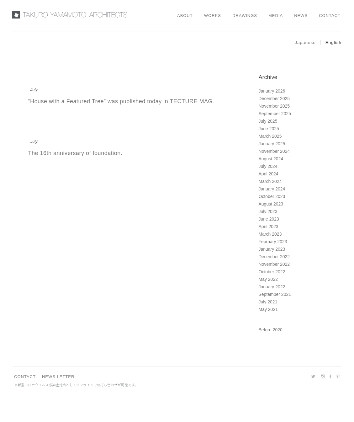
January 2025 (272, 143)
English (333, 42)
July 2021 (268, 301)
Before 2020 (271, 329)
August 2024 (271, 158)
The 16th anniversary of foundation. (75, 153)
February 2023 (273, 241)
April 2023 (268, 226)
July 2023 (268, 211)
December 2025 (274, 98)
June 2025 (269, 128)
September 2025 (275, 113)
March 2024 (270, 181)
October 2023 (272, 196)
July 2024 (268, 166)
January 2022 (272, 286)
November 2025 (274, 106)
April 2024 (268, 173)
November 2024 (274, 151)
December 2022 (274, 256)
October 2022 (272, 271)
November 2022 (274, 264)
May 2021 (268, 309)
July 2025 (268, 121)
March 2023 (270, 234)
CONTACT (25, 376)
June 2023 (269, 219)
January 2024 (272, 188)
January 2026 (272, 90)
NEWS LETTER (58, 376)
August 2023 (271, 203)
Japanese (305, 42)
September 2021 (275, 294)
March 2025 (270, 136)
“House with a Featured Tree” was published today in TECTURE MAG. (121, 101)
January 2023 (272, 249)
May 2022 (268, 279)
